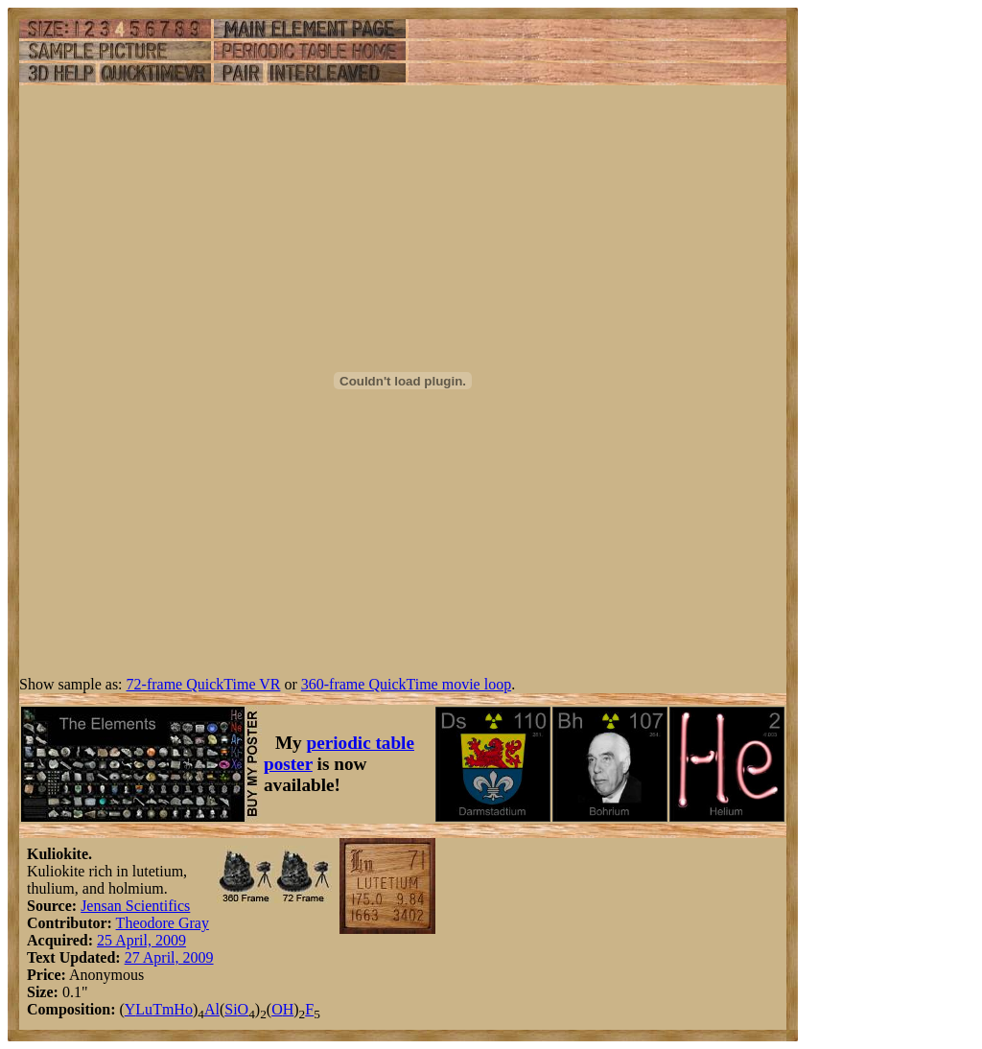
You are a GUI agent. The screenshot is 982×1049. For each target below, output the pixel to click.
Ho (183, 1009)
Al (212, 1009)
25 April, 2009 (141, 940)
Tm (163, 1009)
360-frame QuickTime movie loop (406, 684)
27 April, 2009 (169, 957)
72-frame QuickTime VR (204, 684)
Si (230, 1009)
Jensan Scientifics (135, 905)
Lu (143, 1009)
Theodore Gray (162, 923)
